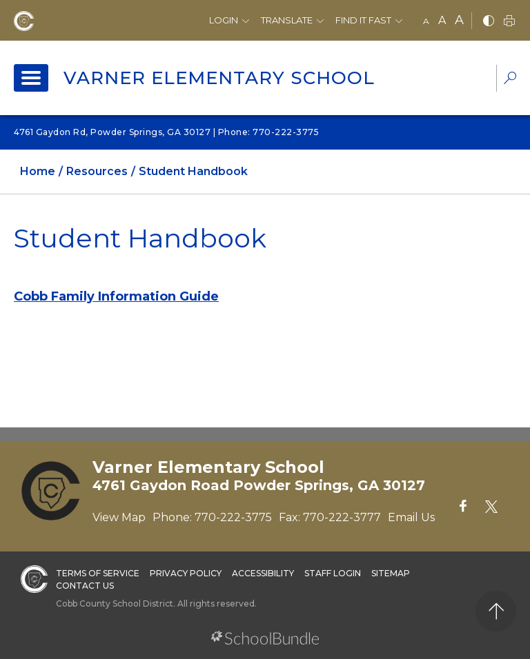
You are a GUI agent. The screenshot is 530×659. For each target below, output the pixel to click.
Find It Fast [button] (363, 20)
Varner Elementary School (219, 78)
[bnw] (488, 21)
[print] (509, 21)
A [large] (459, 20)
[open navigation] (31, 78)
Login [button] (223, 20)
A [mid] (442, 20)
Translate (287, 20)
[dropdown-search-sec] (510, 79)
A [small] (426, 21)
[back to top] (495, 611)
